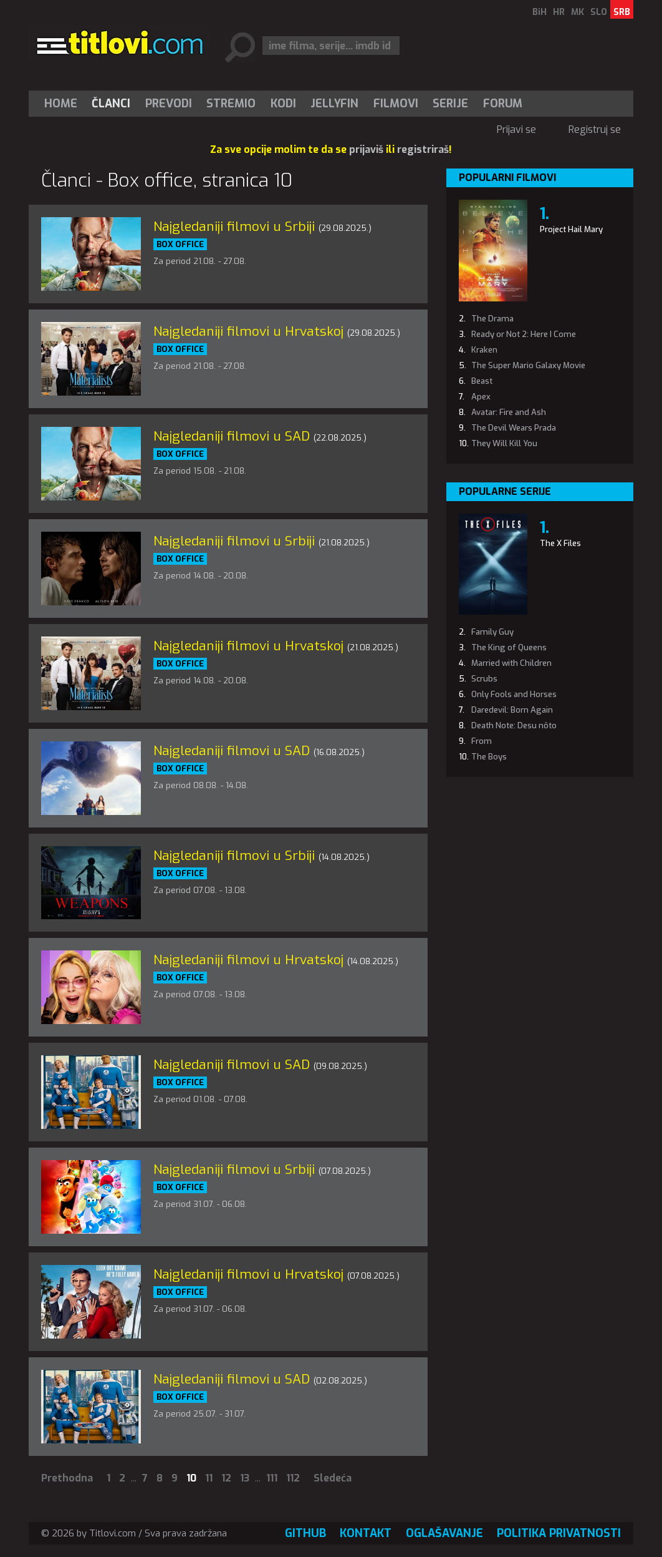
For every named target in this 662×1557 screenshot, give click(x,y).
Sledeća (333, 1478)
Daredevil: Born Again (512, 710)
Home (60, 103)
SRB (621, 12)
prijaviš (366, 149)
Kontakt (365, 1533)
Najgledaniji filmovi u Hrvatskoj (248, 331)
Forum (502, 103)
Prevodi (168, 103)
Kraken (484, 349)
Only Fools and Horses (514, 694)
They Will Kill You (504, 443)
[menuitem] (63, 103)
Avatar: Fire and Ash (508, 412)
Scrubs (484, 678)
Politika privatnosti (559, 1533)
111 (271, 1478)
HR (559, 12)
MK (577, 12)
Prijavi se (516, 129)
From (481, 741)
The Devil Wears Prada (513, 427)
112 (293, 1478)
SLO (598, 12)
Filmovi (395, 103)
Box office (180, 244)
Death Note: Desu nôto (514, 725)
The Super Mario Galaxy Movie (528, 365)
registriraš (423, 149)
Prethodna (67, 1478)
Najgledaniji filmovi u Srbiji (234, 226)
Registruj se (594, 129)
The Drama (492, 318)
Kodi (283, 103)
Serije (450, 103)
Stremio (231, 103)
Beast (481, 381)
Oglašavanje (444, 1533)
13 (244, 1478)
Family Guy (492, 632)
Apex (481, 396)
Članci (111, 103)
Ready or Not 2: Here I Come (523, 334)
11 (209, 1478)
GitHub (305, 1533)
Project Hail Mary (571, 229)
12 (226, 1478)
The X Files (560, 543)
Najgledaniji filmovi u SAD (231, 436)
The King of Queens (509, 647)
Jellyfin (334, 103)
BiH (539, 12)
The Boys (489, 756)
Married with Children (511, 663)
